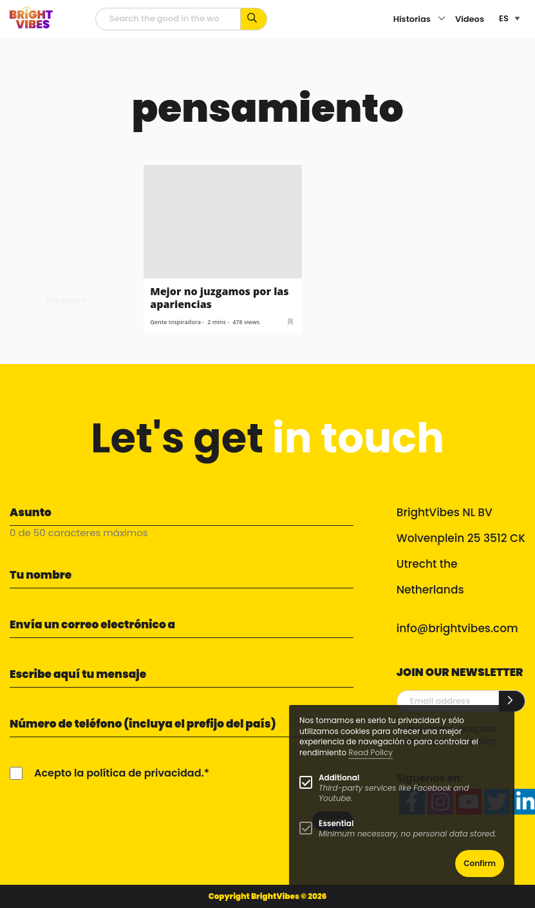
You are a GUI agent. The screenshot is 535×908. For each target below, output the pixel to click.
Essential (336, 823)
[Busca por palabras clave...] (254, 19)
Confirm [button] (480, 863)
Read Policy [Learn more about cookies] (370, 752)
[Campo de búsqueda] (168, 19)
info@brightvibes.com (457, 628)
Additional (339, 777)
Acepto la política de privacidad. (119, 773)
